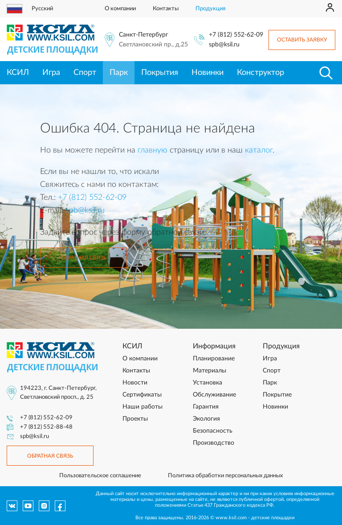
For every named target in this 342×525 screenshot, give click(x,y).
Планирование (214, 359)
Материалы (209, 371)
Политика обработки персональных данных (225, 476)
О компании (120, 9)
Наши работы (142, 407)
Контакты (166, 9)
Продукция (210, 9)
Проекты (135, 419)
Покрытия (159, 73)
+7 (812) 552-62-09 (236, 35)
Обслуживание (214, 395)
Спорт (84, 73)
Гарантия (206, 407)
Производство (213, 443)
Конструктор (260, 73)
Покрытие (277, 395)
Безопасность (212, 431)
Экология (206, 419)
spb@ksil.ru (224, 44)
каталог (259, 150)
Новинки (207, 73)
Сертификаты (142, 395)
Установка (207, 383)
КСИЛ (18, 73)
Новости (134, 383)
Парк (119, 73)
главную (152, 150)
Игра (51, 73)
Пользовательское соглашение (100, 476)
